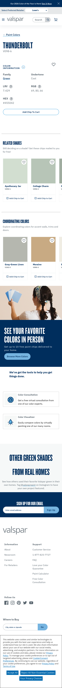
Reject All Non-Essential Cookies (38, 672)
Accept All (12, 672)
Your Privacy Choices (31, 678)
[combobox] (38, 19)
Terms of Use (9, 666)
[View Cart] (56, 20)
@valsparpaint (28, 484)
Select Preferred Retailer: (13, 10)
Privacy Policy (48, 663)
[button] (3, 20)
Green (6, 78)
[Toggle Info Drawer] (39, 67)
